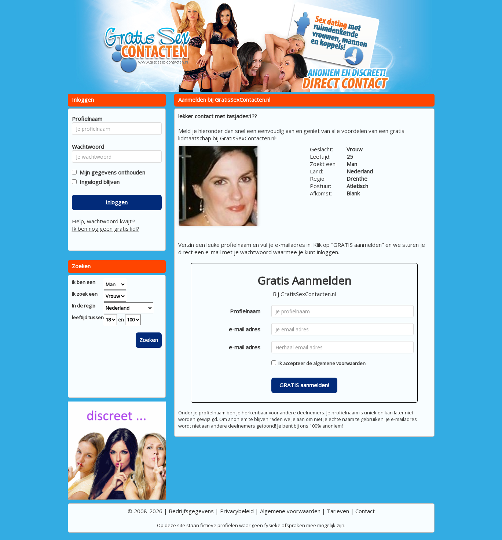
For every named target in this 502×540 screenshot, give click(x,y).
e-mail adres (244, 329)
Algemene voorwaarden (290, 511)
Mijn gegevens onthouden (111, 172)
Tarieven (338, 511)
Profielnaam (245, 311)
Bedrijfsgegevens (191, 511)
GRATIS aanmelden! (304, 385)
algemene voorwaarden (339, 363)
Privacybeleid (237, 511)
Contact (365, 511)
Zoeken (148, 339)
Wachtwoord (86, 146)
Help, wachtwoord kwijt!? (103, 221)
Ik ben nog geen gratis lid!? (105, 228)
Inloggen (117, 202)
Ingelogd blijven (98, 182)
